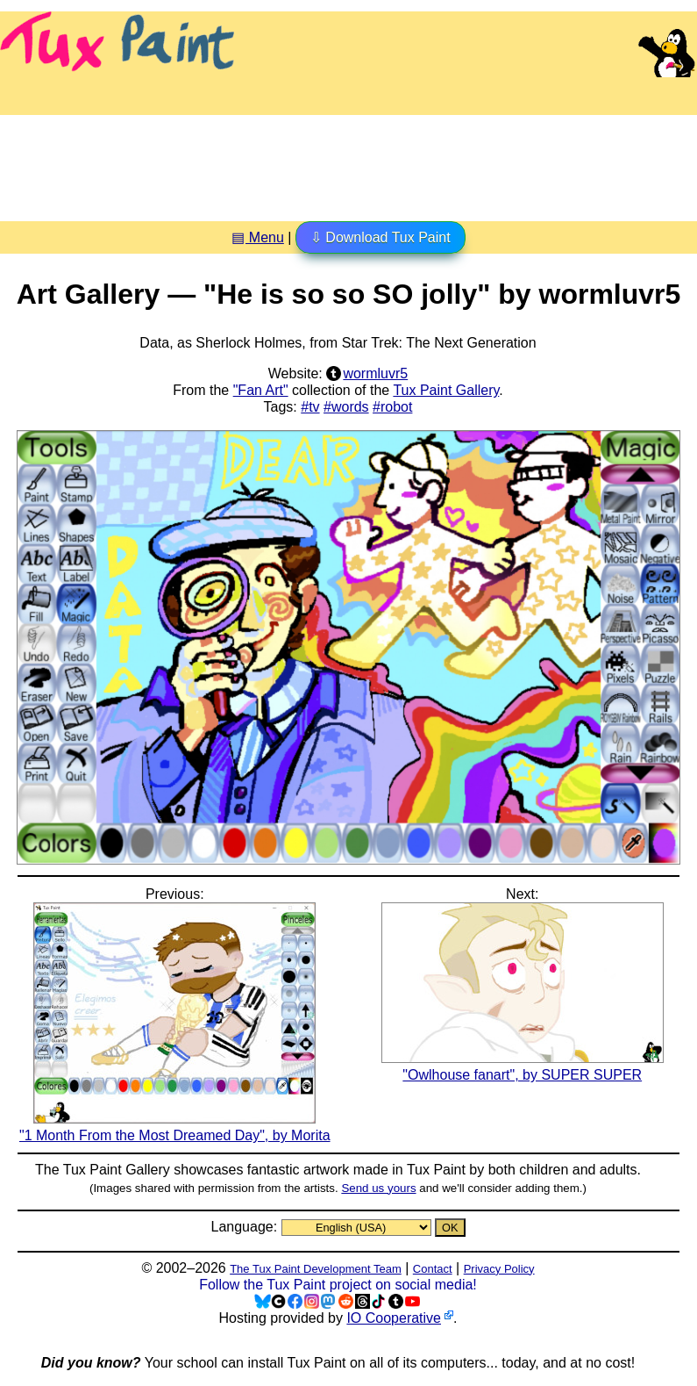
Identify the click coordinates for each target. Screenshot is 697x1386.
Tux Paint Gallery (446, 390)
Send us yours (378, 1188)
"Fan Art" (260, 390)
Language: (245, 1226)
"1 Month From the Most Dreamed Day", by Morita (175, 1127)
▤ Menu (257, 237)
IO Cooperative (393, 1318)
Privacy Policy (499, 1268)
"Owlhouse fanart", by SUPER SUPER (522, 1066)
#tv (310, 406)
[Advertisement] (349, 161)
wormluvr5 (375, 373)
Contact (432, 1268)
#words (346, 406)
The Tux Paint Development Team (316, 1268)
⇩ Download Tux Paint (380, 237)
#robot (392, 406)
